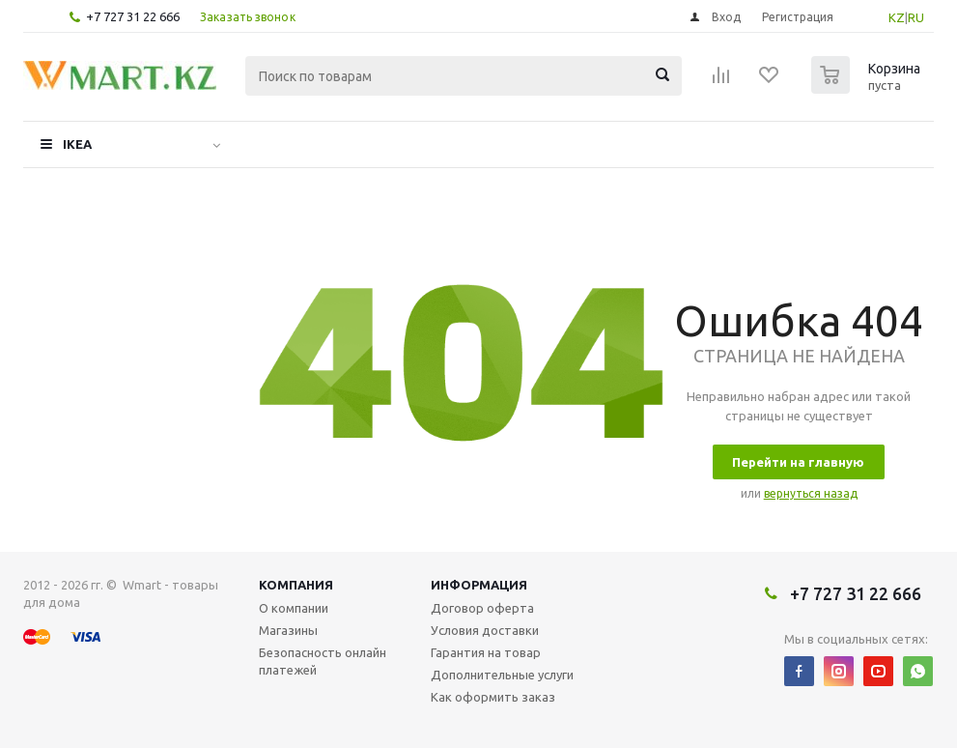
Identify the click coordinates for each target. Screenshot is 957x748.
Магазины (288, 630)
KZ (896, 17)
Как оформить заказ (493, 697)
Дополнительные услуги (502, 674)
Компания (296, 584)
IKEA (77, 144)
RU (916, 17)
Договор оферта (482, 608)
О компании (293, 608)
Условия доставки (485, 630)
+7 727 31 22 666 (133, 16)
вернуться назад (811, 493)
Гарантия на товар (486, 652)
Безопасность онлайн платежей (322, 661)
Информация (479, 584)
